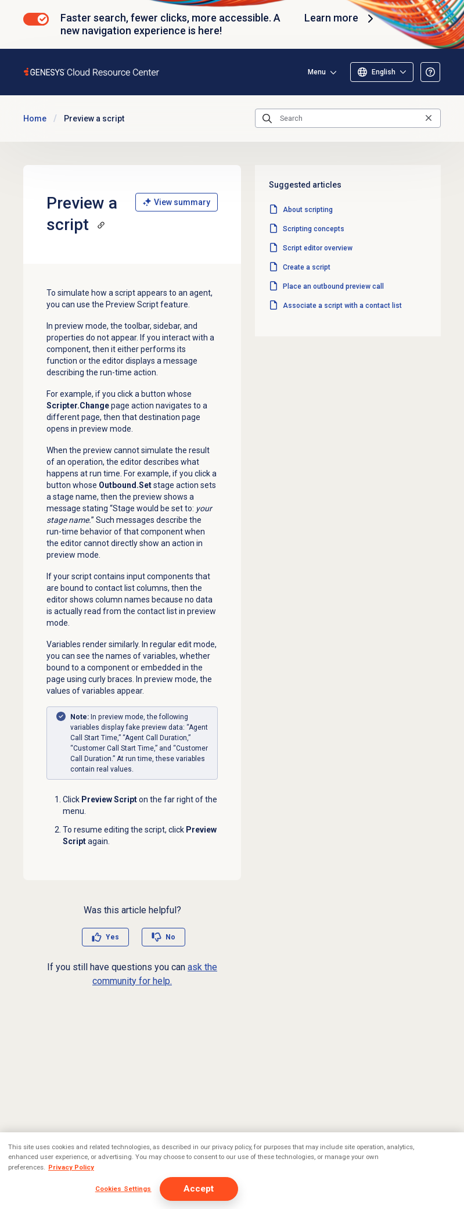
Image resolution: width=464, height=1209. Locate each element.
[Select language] (381, 72)
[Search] (348, 118)
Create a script (306, 267)
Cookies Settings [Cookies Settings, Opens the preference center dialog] (123, 1189)
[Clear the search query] (428, 118)
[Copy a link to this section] (101, 225)
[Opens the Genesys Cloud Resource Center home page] (92, 71)
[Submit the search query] (267, 118)
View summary (176, 202)
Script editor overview (318, 248)
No (170, 937)
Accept (199, 1188)
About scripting (308, 210)
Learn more (340, 19)
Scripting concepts (313, 229)
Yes (112, 937)
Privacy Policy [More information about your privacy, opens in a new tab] (71, 1167)
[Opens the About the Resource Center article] (430, 72)
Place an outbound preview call (333, 286)
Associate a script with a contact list (342, 306)
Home (34, 118)
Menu (317, 72)
